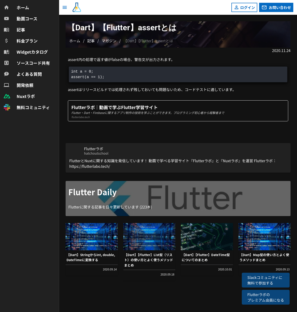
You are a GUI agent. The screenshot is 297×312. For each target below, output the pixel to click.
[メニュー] (64, 7)
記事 (91, 40)
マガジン (109, 40)
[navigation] (29, 57)
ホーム (74, 40)
